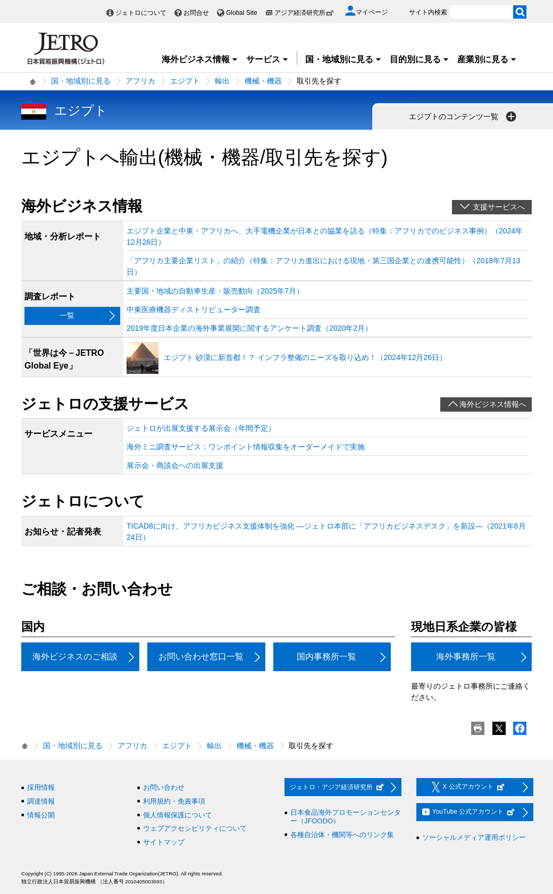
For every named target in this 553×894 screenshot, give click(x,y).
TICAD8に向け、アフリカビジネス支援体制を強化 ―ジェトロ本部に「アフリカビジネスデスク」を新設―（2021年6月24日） (326, 531)
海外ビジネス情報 (200, 59)
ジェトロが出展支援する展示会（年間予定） (201, 428)
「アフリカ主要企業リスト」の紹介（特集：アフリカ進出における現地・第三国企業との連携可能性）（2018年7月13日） (324, 266)
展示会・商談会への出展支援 (175, 465)
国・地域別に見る (343, 59)
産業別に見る (487, 59)
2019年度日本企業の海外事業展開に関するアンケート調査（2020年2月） (249, 328)
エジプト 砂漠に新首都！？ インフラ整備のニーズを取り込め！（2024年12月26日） (305, 357)
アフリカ (140, 81)
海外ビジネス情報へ (492, 404)
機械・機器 (263, 81)
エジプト (185, 81)
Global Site (241, 12)
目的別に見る (419, 59)
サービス (267, 59)
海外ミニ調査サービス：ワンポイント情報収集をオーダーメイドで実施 (246, 446)
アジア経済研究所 (304, 12)
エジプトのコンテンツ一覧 (463, 116)
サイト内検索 (428, 12)
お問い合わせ (164, 787)
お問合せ (196, 12)
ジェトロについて (140, 12)
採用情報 (41, 787)
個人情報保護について (177, 815)
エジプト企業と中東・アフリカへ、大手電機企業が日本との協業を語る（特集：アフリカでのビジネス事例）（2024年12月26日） (325, 236)
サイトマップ (164, 842)
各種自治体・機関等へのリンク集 (342, 835)
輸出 (222, 81)
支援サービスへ (499, 207)
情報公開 (41, 815)
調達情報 (41, 801)
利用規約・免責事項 (174, 801)
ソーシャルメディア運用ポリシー (474, 837)
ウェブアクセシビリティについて (195, 828)
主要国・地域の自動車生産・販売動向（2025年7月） (215, 291)
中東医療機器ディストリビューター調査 (194, 309)
